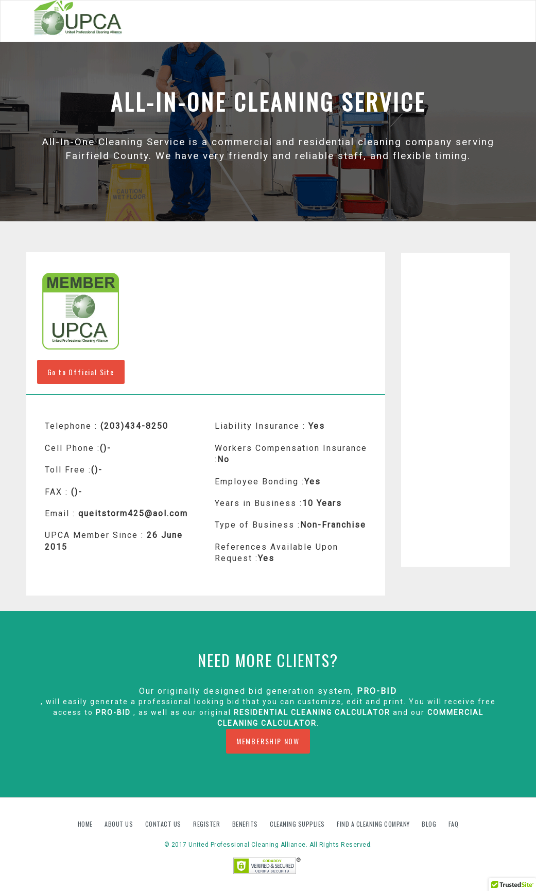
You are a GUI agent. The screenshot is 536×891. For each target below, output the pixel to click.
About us (120, 823)
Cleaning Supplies (298, 823)
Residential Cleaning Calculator (312, 712)
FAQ (453, 823)
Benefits (246, 823)
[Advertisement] (455, 409)
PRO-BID (377, 691)
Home (86, 823)
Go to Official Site (80, 371)
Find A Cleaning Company (374, 823)
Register (206, 823)
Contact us (164, 823)
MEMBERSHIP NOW (268, 741)
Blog (430, 823)
